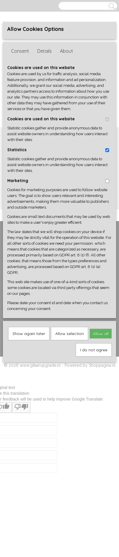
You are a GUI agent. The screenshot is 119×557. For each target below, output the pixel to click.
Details (44, 51)
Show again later (29, 333)
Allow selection (69, 333)
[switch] (107, 119)
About (66, 51)
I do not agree (93, 349)
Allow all (101, 333)
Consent (20, 51)
